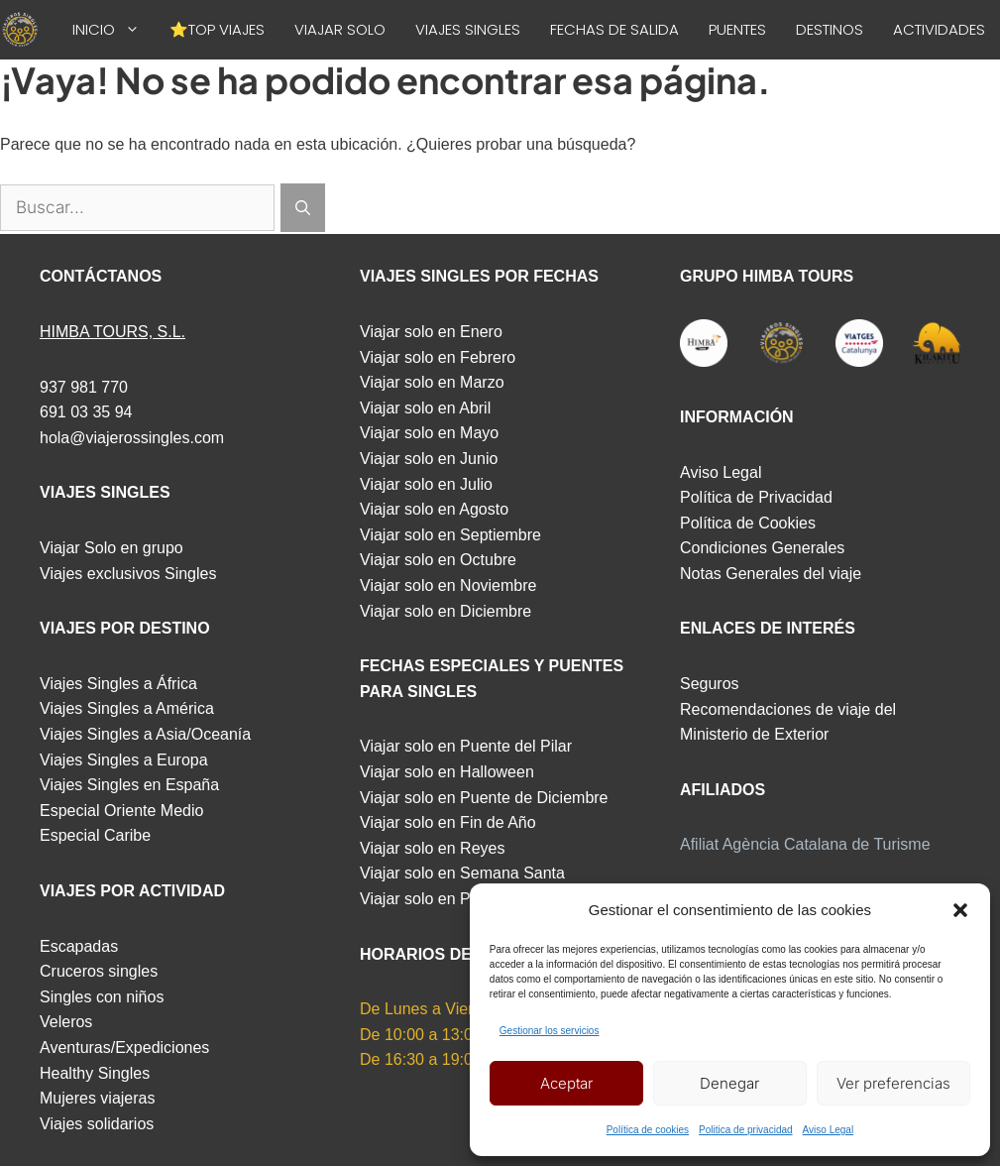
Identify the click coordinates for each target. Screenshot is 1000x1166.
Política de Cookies (748, 523)
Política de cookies (648, 1129)
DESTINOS (829, 29)
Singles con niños (102, 997)
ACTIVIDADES (939, 29)
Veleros (66, 1021)
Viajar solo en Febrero (437, 357)
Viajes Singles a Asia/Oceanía (145, 734)
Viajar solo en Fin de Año (448, 822)
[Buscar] (302, 208)
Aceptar (566, 1083)
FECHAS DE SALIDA (614, 29)
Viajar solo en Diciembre (445, 611)
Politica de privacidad (746, 1129)
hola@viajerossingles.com (132, 437)
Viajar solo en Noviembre (448, 585)
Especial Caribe (95, 835)
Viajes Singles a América (127, 708)
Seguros (709, 683)
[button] (960, 910)
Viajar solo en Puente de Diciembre (484, 797)
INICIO (113, 29)
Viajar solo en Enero (431, 331)
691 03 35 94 (86, 412)
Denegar (729, 1083)
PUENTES (737, 29)
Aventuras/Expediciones (124, 1047)
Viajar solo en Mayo (429, 432)
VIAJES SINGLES (467, 29)
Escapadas (79, 946)
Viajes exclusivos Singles (128, 573)
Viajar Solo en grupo (111, 547)
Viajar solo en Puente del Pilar (466, 746)
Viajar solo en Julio (426, 484)
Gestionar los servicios (550, 1030)
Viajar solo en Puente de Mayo (468, 898)
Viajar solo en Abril (425, 408)
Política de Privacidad (756, 497)
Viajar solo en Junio (429, 458)
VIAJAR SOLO (340, 29)
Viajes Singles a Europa (124, 760)
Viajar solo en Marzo (432, 382)
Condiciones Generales (762, 547)
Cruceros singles (99, 971)
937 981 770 (84, 387)
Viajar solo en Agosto (434, 509)
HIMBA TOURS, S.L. (112, 331)
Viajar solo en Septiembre (450, 534)
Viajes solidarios (97, 1123)
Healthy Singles (95, 1073)
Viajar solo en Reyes (432, 848)
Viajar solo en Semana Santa (462, 873)
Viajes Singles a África (118, 683)
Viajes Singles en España (129, 784)
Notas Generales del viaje (770, 573)
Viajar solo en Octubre (438, 559)
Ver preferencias (893, 1083)
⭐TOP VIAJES (217, 29)
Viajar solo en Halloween (447, 771)
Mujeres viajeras (97, 1098)
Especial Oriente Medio (121, 810)
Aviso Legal (828, 1129)
